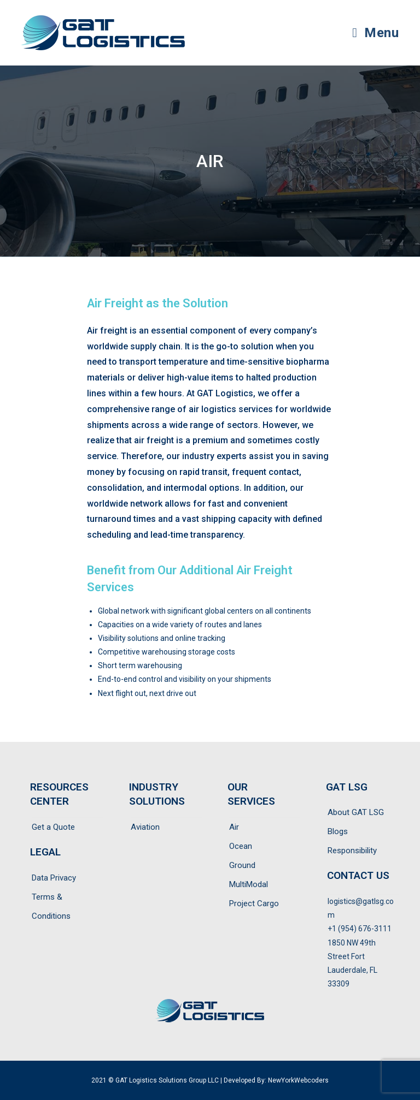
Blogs (338, 831)
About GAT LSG (356, 812)
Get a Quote (53, 827)
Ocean (240, 846)
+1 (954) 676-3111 (360, 928)
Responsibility (352, 850)
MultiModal (248, 884)
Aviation (145, 827)
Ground (242, 865)
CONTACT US (358, 875)
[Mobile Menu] (375, 32)
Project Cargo (254, 903)
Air (234, 827)
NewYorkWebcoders (298, 1080)
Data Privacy (54, 878)
